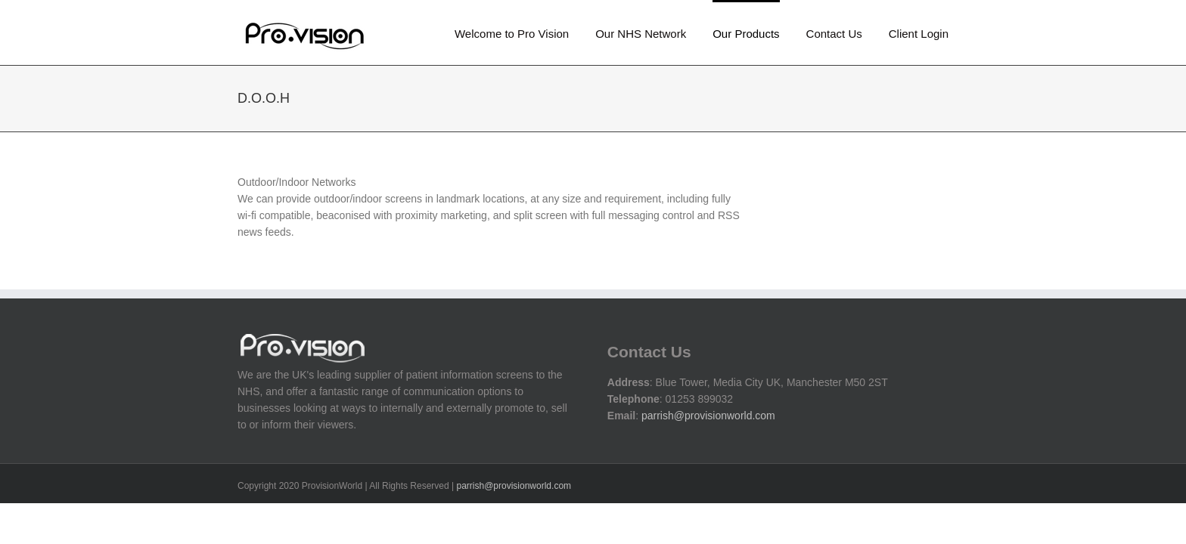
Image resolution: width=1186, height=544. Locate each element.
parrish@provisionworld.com (708, 416)
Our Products (746, 33)
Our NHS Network (640, 33)
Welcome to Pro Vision (512, 33)
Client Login (918, 33)
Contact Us (834, 33)
